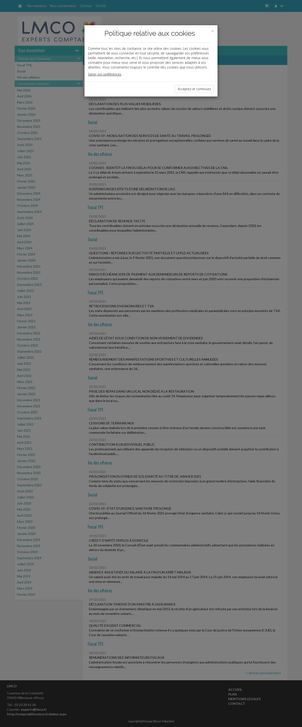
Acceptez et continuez (194, 89)
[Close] (212, 31)
